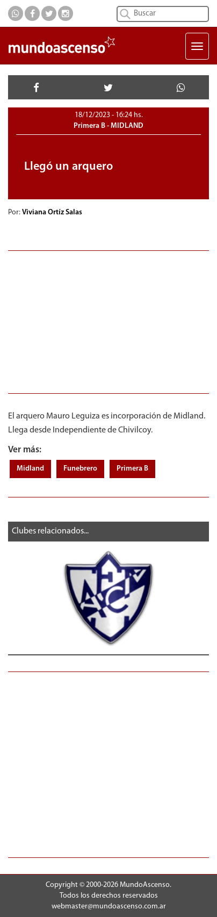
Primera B (132, 469)
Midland (30, 469)
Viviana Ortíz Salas (53, 212)
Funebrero (80, 469)
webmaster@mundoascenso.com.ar (109, 906)
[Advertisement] (108, 320)
